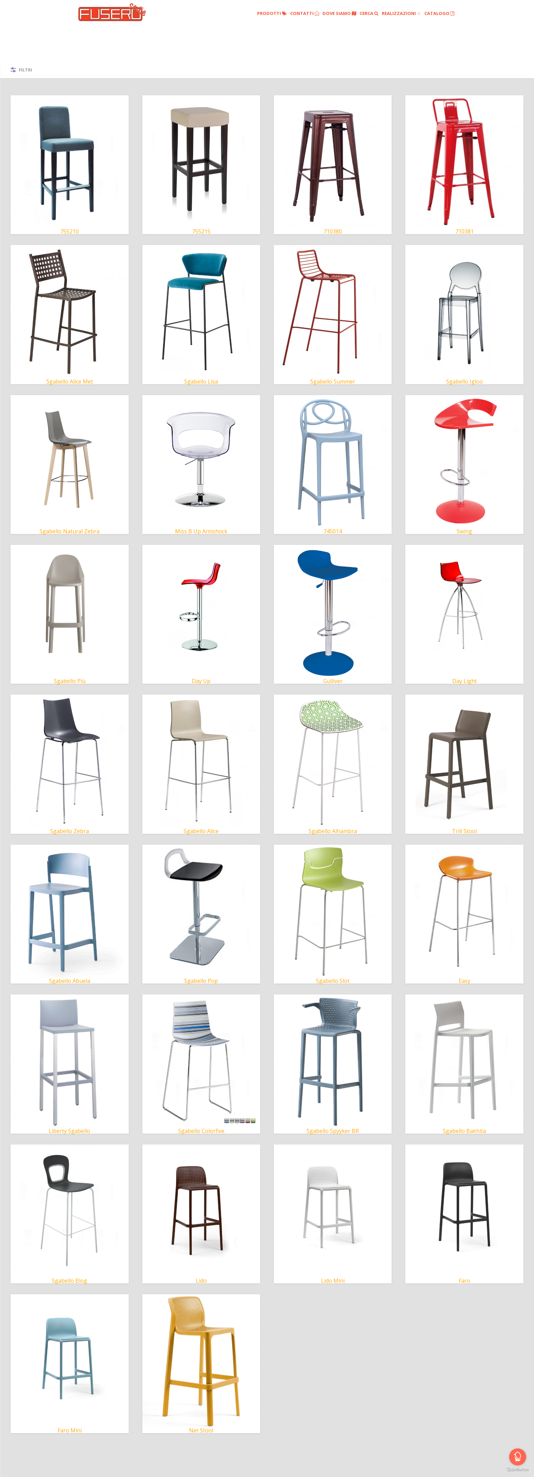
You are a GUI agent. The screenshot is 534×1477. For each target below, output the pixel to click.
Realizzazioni (401, 13)
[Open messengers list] (517, 1456)
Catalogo (439, 13)
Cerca (369, 13)
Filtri (25, 70)
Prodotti (272, 13)
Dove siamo (339, 13)
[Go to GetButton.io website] (518, 1470)
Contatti (304, 13)
